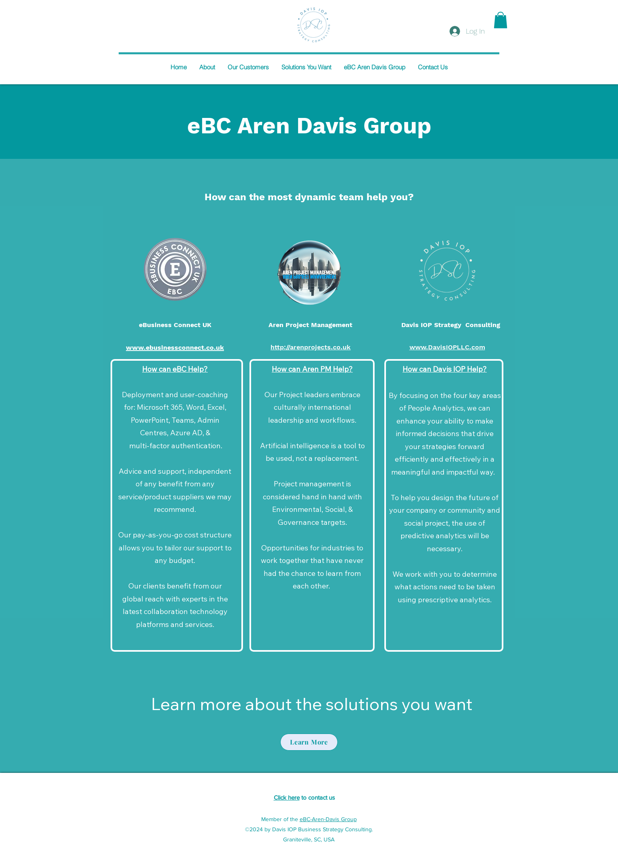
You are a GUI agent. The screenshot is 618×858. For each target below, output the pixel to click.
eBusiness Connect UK (175, 325)
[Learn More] (309, 742)
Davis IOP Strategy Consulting (450, 325)
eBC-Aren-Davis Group (328, 819)
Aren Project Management (310, 325)
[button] (500, 20)
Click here (287, 797)
